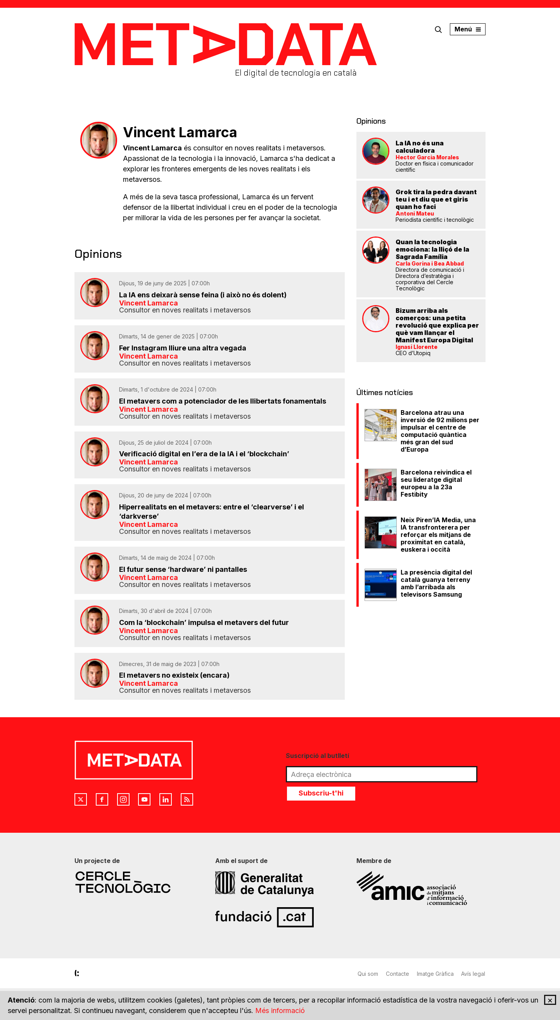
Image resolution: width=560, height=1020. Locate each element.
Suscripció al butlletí (317, 756)
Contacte (397, 974)
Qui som (368, 974)
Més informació (280, 1011)
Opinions (371, 121)
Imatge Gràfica (435, 974)
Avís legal (473, 974)
